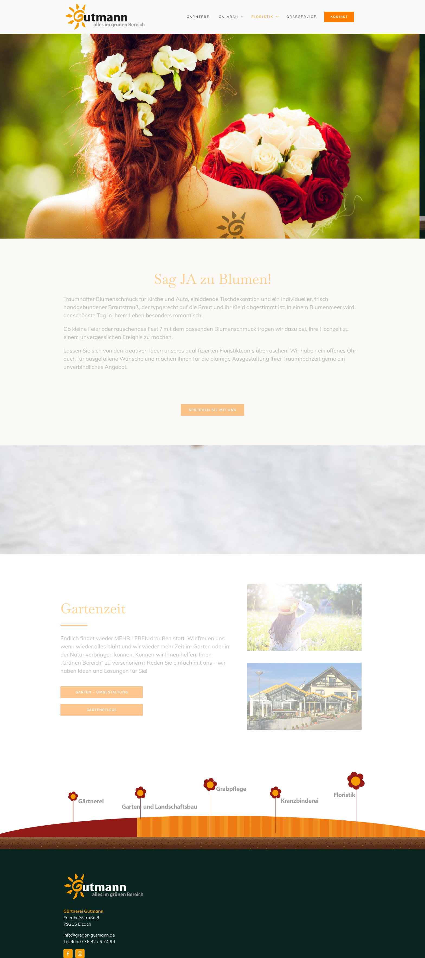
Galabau (225, 907)
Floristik (224, 915)
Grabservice (229, 924)
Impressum (228, 933)
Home (222, 898)
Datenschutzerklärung (239, 941)
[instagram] (80, 873)
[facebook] (68, 873)
